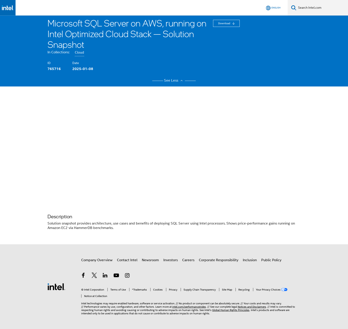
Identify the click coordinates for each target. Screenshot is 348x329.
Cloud (79, 52)
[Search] (293, 7)
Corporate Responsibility (218, 260)
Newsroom (150, 260)
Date (75, 63)
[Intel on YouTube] (116, 276)
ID (49, 63)
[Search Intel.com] (322, 8)
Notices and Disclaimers (252, 306)
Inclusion (250, 260)
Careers (188, 260)
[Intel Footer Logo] (56, 286)
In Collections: (58, 52)
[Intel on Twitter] (94, 276)
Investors (170, 260)
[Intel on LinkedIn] (105, 276)
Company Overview (97, 260)
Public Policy (271, 260)
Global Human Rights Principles (230, 310)
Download (224, 23)
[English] (273, 8)
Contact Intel (127, 260)
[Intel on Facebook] (83, 276)
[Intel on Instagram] (127, 276)
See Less (174, 80)
